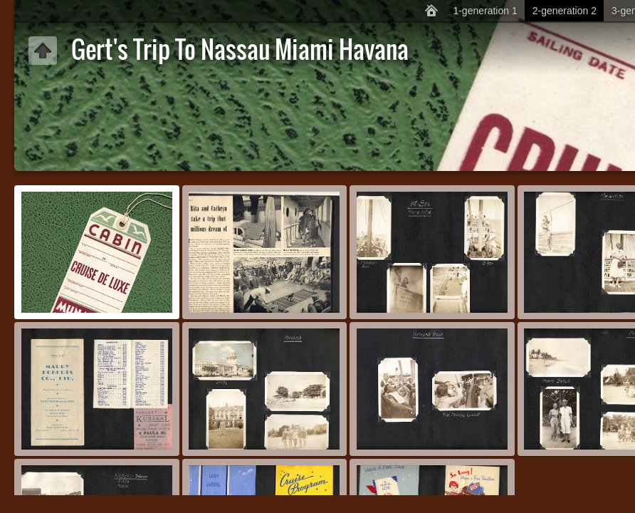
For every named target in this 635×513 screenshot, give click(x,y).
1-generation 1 (485, 10)
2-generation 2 (564, 10)
